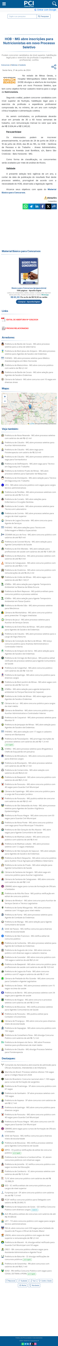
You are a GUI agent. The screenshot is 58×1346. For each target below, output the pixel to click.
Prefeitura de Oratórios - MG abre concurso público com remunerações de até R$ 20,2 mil (30, 571)
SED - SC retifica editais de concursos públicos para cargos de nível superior (28, 1187)
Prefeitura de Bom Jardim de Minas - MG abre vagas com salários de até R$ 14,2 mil (30, 683)
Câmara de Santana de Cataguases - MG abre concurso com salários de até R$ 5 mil (29, 880)
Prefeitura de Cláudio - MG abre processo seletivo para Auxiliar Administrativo (29, 444)
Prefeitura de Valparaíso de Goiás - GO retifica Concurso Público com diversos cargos (30, 1208)
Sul (32, 1281)
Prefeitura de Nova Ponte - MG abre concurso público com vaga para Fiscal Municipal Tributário (29, 824)
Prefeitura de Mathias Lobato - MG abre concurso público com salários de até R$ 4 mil (27, 838)
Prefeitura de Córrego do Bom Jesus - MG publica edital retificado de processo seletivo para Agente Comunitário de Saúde (30, 661)
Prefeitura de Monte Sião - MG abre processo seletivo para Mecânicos (29, 607)
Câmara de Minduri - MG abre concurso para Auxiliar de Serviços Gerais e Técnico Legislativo (30, 902)
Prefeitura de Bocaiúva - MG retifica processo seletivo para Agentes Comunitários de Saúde (29, 1008)
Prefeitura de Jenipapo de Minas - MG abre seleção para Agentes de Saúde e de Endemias (30, 726)
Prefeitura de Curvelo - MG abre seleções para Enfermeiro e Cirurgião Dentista (25, 500)
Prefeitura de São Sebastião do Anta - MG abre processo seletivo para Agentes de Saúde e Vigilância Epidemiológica (30, 808)
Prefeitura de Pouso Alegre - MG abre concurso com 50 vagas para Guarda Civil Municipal (29, 817)
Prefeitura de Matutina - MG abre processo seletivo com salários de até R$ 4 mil (30, 557)
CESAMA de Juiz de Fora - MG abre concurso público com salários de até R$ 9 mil (30, 536)
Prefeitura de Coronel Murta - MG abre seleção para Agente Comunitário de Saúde (28, 543)
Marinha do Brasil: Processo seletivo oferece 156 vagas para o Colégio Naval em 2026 (29, 1073)
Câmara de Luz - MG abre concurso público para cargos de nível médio (30, 704)
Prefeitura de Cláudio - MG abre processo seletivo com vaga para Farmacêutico (29, 458)
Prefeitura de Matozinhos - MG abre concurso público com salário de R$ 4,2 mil (29, 366)
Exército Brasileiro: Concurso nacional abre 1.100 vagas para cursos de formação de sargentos (30, 1080)
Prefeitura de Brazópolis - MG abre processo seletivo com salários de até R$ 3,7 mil (28, 764)
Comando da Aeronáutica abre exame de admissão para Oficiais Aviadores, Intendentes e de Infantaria (30, 1066)
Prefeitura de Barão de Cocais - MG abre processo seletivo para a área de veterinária (27, 345)
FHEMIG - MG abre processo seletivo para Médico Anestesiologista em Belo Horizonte (27, 359)
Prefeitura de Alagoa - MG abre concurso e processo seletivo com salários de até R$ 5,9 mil (28, 1001)
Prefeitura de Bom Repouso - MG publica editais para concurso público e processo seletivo (29, 592)
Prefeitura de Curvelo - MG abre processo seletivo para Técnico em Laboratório (29, 507)
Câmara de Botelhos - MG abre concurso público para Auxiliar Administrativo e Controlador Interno (29, 712)
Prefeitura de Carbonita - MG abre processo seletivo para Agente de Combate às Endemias (30, 944)
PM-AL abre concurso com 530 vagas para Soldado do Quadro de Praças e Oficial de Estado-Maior (29, 1229)
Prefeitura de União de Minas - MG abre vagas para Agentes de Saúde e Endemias (28, 697)
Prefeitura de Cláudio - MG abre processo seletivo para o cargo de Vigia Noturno (30, 635)
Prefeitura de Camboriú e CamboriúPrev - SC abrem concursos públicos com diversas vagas (28, 1158)
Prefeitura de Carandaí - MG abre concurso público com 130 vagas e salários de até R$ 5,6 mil (30, 958)
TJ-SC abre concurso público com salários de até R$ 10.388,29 (28, 1180)
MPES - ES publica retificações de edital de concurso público (28, 1151)
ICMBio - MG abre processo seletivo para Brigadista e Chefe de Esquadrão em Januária (29, 750)
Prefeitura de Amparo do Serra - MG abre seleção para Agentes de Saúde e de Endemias (29, 652)
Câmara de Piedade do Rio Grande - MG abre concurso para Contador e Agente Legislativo (29, 980)
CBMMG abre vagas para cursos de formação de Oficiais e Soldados (30, 887)
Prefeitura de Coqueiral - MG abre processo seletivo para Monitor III (30, 719)
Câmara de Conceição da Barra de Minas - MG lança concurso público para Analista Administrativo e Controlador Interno (28, 644)
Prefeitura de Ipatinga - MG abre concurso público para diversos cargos (30, 676)
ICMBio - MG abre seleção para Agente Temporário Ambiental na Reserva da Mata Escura (28, 585)
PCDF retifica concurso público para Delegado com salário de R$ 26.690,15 (28, 1201)
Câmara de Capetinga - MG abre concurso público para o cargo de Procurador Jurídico (30, 792)
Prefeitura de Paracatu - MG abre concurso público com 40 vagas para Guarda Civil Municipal (30, 785)
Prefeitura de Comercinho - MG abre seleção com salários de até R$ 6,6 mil (27, 771)
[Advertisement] (29, 26)
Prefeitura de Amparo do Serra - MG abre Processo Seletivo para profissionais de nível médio (28, 1043)
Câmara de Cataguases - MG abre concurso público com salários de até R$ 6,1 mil (30, 564)
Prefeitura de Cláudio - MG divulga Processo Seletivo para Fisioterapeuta (28, 1050)
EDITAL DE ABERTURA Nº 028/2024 (22, 319)
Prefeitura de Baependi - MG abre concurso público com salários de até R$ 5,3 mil (30, 778)
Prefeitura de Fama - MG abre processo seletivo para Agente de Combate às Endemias (28, 916)
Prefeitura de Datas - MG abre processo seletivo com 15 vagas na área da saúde (30, 987)
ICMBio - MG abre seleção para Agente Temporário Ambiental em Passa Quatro (28, 600)
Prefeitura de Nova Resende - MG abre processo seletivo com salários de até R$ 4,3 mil (30, 437)
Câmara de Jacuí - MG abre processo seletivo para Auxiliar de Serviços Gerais (27, 621)
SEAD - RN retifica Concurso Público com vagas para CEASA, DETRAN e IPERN (28, 1272)
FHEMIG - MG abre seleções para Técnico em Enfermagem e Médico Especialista (25, 529)
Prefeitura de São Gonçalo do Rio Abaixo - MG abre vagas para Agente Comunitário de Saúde (28, 831)
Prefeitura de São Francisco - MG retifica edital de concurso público (27, 937)
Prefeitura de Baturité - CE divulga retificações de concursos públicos (27, 1258)
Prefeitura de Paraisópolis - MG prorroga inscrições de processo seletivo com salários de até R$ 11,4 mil (29, 741)
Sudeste (22, 1281)
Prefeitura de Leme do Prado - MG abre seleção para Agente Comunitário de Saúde (28, 866)
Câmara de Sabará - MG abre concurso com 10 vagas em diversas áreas (30, 381)
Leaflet (31, 424)
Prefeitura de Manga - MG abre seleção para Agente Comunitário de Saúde (28, 923)
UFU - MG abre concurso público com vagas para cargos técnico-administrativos (30, 486)
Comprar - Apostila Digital (29, 302)
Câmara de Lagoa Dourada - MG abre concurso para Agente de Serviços (28, 522)
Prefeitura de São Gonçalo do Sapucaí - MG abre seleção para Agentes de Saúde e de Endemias (30, 852)
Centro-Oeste (45, 1281)
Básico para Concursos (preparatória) (29, 288)
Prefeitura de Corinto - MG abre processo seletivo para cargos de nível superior (29, 514)
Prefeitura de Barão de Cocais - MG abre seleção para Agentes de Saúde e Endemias (29, 373)
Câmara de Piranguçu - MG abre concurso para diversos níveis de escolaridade (30, 1022)
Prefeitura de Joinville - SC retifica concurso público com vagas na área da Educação (30, 1165)
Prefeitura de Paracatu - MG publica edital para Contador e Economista (26, 1015)
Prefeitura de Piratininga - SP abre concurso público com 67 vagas (30, 1087)
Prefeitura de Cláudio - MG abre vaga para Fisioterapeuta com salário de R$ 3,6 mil (24, 451)
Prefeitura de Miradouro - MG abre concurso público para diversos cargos (29, 757)
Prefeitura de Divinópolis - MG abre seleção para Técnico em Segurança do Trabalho (30, 479)
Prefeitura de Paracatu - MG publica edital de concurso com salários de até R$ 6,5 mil (30, 800)
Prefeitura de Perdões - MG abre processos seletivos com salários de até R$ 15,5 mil (30, 493)
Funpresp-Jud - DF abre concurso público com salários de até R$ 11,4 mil (29, 1194)
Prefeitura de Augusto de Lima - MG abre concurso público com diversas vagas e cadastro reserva (28, 951)
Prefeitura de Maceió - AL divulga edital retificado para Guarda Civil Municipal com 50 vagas (30, 1243)
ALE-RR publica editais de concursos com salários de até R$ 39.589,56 (30, 1215)
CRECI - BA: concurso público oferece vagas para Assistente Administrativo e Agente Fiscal (26, 1251)
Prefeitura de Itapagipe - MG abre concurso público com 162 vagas (30, 1029)
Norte (22, 1285)
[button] (4, 3)
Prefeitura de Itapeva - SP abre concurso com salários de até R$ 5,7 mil (30, 1101)
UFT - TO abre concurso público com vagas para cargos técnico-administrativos (30, 1222)
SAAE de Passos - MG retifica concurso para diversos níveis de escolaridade (28, 930)
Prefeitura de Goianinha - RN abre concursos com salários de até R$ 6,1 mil (27, 1265)
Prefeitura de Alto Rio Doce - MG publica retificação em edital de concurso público (29, 895)
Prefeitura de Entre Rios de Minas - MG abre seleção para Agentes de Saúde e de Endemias (28, 628)
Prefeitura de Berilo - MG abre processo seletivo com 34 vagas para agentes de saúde (30, 994)
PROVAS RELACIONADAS (17, 328)
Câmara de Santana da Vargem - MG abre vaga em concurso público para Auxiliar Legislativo (28, 873)
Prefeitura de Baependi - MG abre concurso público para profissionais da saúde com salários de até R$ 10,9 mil (30, 965)
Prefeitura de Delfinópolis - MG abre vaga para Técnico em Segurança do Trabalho (29, 465)
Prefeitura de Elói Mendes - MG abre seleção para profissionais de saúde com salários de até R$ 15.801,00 (30, 550)
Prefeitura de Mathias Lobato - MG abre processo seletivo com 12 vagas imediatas (27, 845)
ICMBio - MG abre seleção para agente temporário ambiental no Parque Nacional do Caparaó (27, 690)
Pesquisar (43, 16)
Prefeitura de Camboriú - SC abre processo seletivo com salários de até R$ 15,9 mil (30, 1172)
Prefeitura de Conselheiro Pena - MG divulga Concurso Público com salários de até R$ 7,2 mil (29, 1036)
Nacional (10, 1281)
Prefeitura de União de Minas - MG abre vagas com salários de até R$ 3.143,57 (28, 578)
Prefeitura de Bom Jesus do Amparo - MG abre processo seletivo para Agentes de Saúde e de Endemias (30, 352)
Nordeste (34, 1285)
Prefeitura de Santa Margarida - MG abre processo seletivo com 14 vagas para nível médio (28, 909)
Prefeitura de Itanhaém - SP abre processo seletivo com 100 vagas (29, 1094)
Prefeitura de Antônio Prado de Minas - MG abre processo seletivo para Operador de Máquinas (26, 472)
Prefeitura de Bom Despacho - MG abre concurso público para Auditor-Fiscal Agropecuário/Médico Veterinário (30, 859)
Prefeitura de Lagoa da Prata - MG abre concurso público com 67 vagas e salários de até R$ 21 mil (27, 973)
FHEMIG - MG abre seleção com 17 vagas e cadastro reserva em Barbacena (28, 733)
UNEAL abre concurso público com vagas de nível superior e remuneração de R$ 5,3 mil (27, 1236)
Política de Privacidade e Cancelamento (29, 1338)
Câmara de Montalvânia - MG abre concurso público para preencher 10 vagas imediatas (28, 614)
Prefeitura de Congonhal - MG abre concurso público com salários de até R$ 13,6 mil (28, 669)
